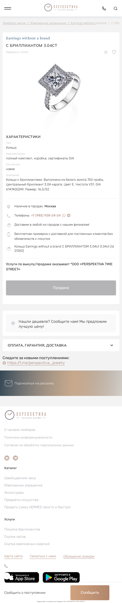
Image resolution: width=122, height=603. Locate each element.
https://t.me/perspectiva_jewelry (36, 362)
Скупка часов (15, 537)
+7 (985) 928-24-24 (46, 215)
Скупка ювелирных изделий (27, 544)
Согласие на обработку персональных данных (39, 445)
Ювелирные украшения (23, 485)
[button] (7, 8)
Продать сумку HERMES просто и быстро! (37, 507)
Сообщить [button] (90, 592)
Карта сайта (13, 556)
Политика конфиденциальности (28, 437)
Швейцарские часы (20, 478)
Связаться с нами (43, 556)
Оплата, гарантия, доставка (61, 345)
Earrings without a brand (28, 38)
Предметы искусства (21, 500)
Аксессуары (14, 492)
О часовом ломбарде (19, 430)
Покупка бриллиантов (22, 529)
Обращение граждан (79, 556)
